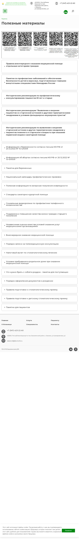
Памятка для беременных (19, 168)
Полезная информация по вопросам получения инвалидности (37, 186)
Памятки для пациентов (18, 307)
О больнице (7, 324)
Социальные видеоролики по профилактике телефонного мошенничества (35, 204)
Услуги (29, 320)
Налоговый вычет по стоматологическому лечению (31, 253)
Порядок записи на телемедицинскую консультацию (32, 244)
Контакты (55, 324)
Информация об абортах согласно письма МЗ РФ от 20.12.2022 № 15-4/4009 (38, 158)
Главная (5, 320)
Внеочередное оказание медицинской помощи (30, 235)
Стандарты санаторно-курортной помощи (27, 194)
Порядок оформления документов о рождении (29, 281)
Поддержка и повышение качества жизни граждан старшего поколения (36, 215)
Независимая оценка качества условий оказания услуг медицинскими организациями (33, 225)
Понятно (68, 531)
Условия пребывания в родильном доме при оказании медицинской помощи (33, 262)
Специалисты (32, 324)
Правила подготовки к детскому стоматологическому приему (36, 298)
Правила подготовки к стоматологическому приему (32, 290)
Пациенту (55, 320)
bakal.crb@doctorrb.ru (14, 341)
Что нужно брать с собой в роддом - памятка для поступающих (37, 272)
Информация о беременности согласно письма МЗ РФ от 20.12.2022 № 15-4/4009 (34, 148)
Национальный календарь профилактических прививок (33, 177)
